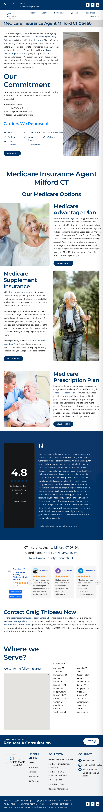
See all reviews (15, 592)
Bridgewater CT (60, 692)
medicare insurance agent (38, 36)
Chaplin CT (58, 705)
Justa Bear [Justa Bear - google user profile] (43, 570)
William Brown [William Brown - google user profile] (90, 570)
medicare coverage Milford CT (17, 621)
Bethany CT (81, 678)
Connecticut (65, 558)
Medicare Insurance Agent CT (24, 804)
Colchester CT (59, 712)
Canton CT (58, 702)
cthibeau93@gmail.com (29, 6)
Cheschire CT (82, 705)
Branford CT (59, 688)
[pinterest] (92, 5)
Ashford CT (58, 671)
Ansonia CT (81, 668)
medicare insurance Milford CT (18, 624)
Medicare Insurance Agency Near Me (50, 807)
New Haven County (42, 558)
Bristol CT (80, 692)
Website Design (11, 800)
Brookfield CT (59, 695)
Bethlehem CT (82, 681)
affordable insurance (48, 467)
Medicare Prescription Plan (67, 392)
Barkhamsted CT (60, 675)
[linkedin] (97, 5)
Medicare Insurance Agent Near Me (55, 804)
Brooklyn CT (81, 695)
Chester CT (58, 708)
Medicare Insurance (34, 40)
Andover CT (58, 668)
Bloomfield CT (59, 685)
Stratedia (25, 800)
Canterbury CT (83, 702)
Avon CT (80, 671)
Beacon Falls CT (83, 675)
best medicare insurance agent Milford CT (30, 618)
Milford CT (61, 547)
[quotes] (14, 753)
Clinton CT (81, 708)
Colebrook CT (82, 712)
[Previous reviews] (30, 582)
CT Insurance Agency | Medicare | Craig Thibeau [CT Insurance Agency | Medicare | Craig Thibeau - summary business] (20, 575)
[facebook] (88, 5)
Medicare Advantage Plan (67, 218)
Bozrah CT (81, 685)
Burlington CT (59, 698)
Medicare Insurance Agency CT (18, 807)
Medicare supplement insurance (20, 292)
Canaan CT (81, 698)
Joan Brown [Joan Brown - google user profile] (67, 570)
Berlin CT (57, 678)
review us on (14, 596)
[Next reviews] (97, 582)
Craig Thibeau (63, 618)
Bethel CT (57, 681)
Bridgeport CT (82, 688)
